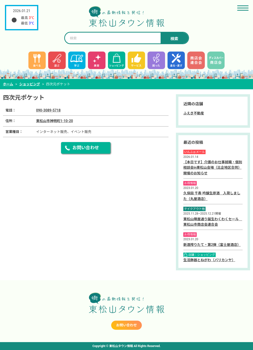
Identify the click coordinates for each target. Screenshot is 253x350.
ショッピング (29, 84)
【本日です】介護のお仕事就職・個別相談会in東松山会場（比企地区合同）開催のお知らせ (212, 167)
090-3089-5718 (48, 110)
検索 (174, 39)
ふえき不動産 (193, 113)
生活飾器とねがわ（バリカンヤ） (209, 260)
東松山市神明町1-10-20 (54, 121)
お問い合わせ (85, 147)
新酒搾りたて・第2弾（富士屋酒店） (212, 245)
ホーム (8, 84)
